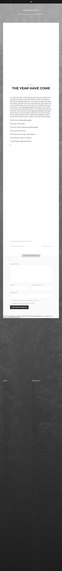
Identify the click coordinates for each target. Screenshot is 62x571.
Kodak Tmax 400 (37, 459)
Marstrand (35, 476)
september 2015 (8, 439)
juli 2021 (5, 354)
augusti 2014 (7, 456)
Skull (34, 522)
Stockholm (35, 528)
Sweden (34, 531)
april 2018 (6, 400)
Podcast (34, 502)
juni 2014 (6, 459)
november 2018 (8, 391)
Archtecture (36, 369)
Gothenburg (36, 429)
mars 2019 (6, 386)
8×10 (33, 363)
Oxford (34, 490)
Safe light (35, 516)
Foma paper (36, 414)
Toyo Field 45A (36, 538)
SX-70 (34, 533)
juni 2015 (6, 443)
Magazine (35, 473)
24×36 (34, 355)
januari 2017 (7, 419)
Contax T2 (35, 391)
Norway (34, 489)
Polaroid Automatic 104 (39, 503)
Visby (33, 542)
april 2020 (6, 369)
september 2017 (8, 409)
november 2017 (8, 406)
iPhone (34, 453)
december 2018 (8, 389)
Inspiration (35, 450)
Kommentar (14, 264)
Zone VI (34, 548)
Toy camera (36, 537)
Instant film (36, 451)
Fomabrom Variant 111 (39, 415)
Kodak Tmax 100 (37, 457)
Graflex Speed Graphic (39, 433)
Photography (28, 241)
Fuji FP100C (36, 424)
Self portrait (36, 519)
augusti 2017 (7, 410)
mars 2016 (6, 432)
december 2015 (8, 435)
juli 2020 (6, 365)
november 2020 (8, 360)
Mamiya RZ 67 (36, 474)
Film (33, 412)
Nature (34, 482)
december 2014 (8, 451)
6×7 (33, 361)
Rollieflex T (35, 515)
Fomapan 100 (36, 416)
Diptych (34, 402)
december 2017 (8, 405)
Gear (33, 427)
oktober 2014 (7, 453)
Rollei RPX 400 (37, 511)
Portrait (34, 507)
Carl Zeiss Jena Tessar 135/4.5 (41, 383)
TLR (33, 535)
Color (34, 387)
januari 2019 (7, 388)
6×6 (33, 360)
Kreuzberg (35, 464)
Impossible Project (38, 448)
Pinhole (34, 497)
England (35, 409)
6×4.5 (33, 359)
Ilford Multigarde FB (38, 444)
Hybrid (34, 441)
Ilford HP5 (35, 443)
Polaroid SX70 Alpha (38, 506)
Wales (34, 544)
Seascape (35, 517)
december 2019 (8, 374)
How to (34, 439)
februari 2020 (7, 371)
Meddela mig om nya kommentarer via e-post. (25, 300)
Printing (34, 508)
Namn (12, 285)
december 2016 (8, 420)
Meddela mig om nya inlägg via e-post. (23, 303)
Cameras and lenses (38, 379)
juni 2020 (6, 366)
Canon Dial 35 (36, 380)
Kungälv (35, 465)
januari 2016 (7, 434)
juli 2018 (5, 396)
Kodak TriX (35, 460)
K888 (34, 455)
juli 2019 (5, 380)
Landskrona (36, 467)
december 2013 (8, 466)
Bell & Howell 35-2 (38, 373)
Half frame (35, 435)
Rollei (34, 510)
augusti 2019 (7, 379)
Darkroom (35, 395)
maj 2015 (6, 444)
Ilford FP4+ (35, 442)
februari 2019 (7, 387)
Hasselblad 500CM (38, 438)
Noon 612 (35, 487)
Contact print (36, 388)
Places (34, 498)
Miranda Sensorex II (38, 480)
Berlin (34, 374)
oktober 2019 (7, 377)
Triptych (35, 539)
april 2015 (6, 446)
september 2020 (8, 363)
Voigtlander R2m (37, 543)
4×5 (33, 356)
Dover (34, 405)
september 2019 (8, 378)
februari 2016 (7, 433)
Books (34, 377)
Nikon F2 (35, 484)
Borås (34, 378)
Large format (36, 469)
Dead (34, 396)
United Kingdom (37, 540)
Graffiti (34, 432)
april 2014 (6, 461)
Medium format (37, 479)
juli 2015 (5, 442)
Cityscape (35, 386)
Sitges (34, 521)
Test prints (35, 534)
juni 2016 (6, 428)
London (34, 471)
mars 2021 (6, 355)
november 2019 (8, 375)
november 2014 (8, 452)
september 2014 (8, 455)
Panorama (35, 492)
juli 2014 (5, 457)
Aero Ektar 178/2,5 (38, 365)
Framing (34, 421)
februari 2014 (7, 464)
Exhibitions (35, 410)
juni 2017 (6, 412)
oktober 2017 (7, 407)
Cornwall (35, 393)
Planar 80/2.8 (36, 499)
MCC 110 (34, 478)
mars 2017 (6, 416)
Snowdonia (35, 524)
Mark (33, 475)
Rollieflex (35, 514)
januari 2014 (7, 465)
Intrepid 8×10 (36, 452)
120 (33, 354)
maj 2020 (6, 368)
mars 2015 (6, 447)
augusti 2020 (7, 364)
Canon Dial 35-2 (37, 382)
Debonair (35, 397)
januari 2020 (7, 373)
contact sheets (37, 389)
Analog (13, 241)
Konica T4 (35, 461)
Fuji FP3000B (36, 425)
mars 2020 (6, 370)
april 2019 (6, 384)
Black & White (19, 241)
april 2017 (6, 415)
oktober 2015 (7, 438)
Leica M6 (35, 470)
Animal (34, 368)
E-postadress (37, 285)
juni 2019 (6, 382)
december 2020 (8, 359)
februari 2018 (7, 402)
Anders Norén (34, 565)
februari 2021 (7, 356)
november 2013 (8, 467)
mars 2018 (6, 401)
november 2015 (8, 437)
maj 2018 (6, 398)
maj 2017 (6, 414)
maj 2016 (6, 429)
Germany (35, 428)
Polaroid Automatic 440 (39, 505)
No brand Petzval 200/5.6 (40, 485)
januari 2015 (7, 450)
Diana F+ (35, 401)
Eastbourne (36, 406)
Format (34, 420)
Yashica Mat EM (37, 547)
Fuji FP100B (36, 423)
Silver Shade (36, 520)
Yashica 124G (36, 546)
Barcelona (35, 370)
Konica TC (35, 462)
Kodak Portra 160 (37, 456)
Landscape (35, 466)
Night (34, 483)
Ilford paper (36, 446)
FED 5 (34, 411)
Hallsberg (35, 437)
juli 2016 (5, 427)
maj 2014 (6, 460)
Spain (34, 525)
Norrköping (36, 488)
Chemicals (35, 384)
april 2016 (6, 430)
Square (34, 526)
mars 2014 (6, 462)
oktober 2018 (7, 392)
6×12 (33, 357)
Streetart (35, 530)
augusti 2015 (7, 441)
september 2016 (8, 424)
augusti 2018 (7, 395)
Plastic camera (36, 501)
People (34, 494)
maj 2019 (6, 383)
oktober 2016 (7, 423)
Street (34, 529)
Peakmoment (31, 10)
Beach (34, 371)
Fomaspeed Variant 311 (39, 418)
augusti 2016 (7, 425)
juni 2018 (6, 397)
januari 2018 (7, 403)
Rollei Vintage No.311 (38, 512)
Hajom (34, 434)
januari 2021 (7, 357)
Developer (35, 400)
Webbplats (14, 292)
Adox (33, 364)
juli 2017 (5, 411)
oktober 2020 (7, 361)
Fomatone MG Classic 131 (40, 419)
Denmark (35, 398)
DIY (33, 403)
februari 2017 (7, 418)
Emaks (34, 407)
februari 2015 (7, 448)
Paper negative (37, 493)
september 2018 (8, 393)
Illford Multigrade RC (39, 447)
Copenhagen (36, 392)
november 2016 (8, 421)
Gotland (34, 430)
